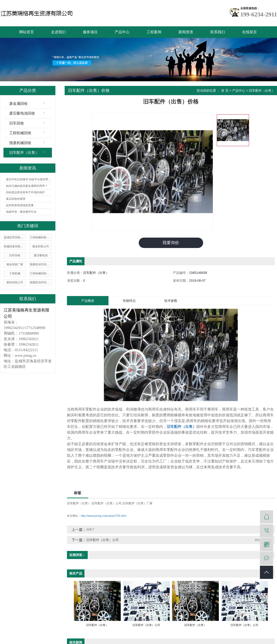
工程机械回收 (20, 133)
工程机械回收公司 (40, 273)
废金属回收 (18, 104)
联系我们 (217, 32)
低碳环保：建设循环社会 (21, 211)
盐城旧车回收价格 (15, 237)
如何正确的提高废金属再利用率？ (27, 185)
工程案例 (154, 32)
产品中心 (122, 32)
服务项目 (90, 32)
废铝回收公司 (14, 282)
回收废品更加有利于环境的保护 (25, 192)
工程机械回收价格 (40, 237)
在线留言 (249, 32)
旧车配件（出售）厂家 (138, 503)
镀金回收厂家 (14, 264)
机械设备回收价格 (15, 246)
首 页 (225, 90)
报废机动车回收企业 (40, 264)
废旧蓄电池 (41, 255)
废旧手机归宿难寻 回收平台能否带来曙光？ (29, 179)
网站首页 (26, 32)
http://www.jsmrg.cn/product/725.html (103, 515)
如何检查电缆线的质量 (20, 205)
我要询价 (171, 242)
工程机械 (14, 273)
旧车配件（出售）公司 (107, 503)
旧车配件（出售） (24, 152)
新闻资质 (185, 32)
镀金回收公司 (40, 246)
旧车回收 (16, 123)
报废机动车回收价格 (40, 282)
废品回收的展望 (15, 198)
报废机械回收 (20, 143)
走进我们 (58, 32)
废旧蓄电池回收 (22, 113)
